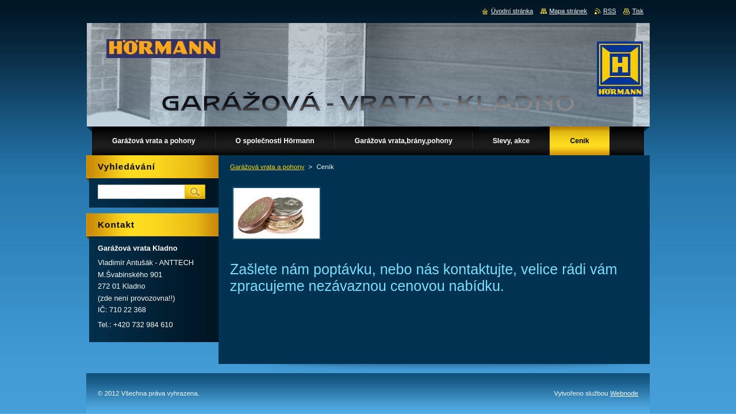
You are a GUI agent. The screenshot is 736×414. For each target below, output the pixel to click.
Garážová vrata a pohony (267, 166)
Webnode (624, 393)
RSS (609, 10)
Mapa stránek (568, 10)
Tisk (637, 10)
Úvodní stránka (512, 10)
